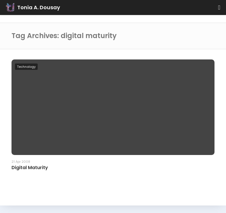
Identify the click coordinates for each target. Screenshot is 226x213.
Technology (26, 66)
